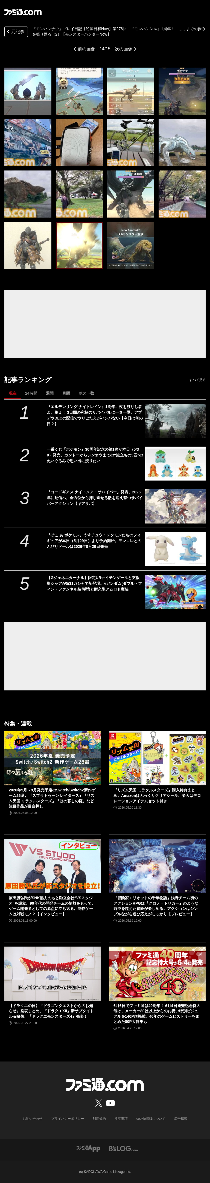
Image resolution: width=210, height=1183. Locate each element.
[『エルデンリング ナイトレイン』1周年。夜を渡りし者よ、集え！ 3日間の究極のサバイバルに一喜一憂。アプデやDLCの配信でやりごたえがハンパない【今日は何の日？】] (175, 421)
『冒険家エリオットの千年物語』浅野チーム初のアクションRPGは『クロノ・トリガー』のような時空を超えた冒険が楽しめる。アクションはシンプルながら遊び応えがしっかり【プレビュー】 (155, 906)
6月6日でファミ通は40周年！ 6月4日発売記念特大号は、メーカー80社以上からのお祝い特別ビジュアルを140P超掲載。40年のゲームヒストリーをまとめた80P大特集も (156, 1013)
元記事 (15, 32)
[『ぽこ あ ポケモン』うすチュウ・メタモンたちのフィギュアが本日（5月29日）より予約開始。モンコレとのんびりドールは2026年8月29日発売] (175, 549)
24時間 (31, 393)
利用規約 (99, 1119)
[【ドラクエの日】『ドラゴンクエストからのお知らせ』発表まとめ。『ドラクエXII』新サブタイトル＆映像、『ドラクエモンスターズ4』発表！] (52, 974)
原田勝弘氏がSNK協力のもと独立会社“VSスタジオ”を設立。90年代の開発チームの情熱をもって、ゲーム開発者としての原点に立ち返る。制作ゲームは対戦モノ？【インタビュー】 (52, 906)
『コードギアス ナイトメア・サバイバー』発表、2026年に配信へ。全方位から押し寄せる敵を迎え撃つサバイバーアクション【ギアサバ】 (94, 498)
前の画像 (86, 49)
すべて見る (197, 380)
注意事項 (121, 1119)
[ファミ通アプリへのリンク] (88, 1148)
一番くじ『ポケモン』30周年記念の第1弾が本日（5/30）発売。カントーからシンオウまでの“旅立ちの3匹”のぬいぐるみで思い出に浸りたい (95, 455)
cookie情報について (151, 1119)
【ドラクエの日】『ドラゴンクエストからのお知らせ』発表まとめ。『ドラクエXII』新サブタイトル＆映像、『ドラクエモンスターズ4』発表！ (51, 1011)
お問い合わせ (32, 1119)
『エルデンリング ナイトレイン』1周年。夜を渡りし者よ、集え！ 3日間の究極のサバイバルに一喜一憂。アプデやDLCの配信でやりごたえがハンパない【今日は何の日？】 (95, 415)
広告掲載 (180, 1119)
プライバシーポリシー (67, 1119)
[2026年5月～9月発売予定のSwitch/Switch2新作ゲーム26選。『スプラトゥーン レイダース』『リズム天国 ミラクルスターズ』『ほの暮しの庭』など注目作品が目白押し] (52, 758)
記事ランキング (28, 379)
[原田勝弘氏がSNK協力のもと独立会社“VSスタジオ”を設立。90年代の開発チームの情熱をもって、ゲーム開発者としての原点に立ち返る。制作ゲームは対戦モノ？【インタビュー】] (52, 866)
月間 (66, 393)
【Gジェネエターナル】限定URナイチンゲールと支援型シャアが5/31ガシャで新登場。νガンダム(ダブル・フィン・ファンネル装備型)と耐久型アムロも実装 (94, 583)
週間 (50, 393)
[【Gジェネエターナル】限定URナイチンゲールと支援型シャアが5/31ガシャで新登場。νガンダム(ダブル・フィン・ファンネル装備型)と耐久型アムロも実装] (175, 592)
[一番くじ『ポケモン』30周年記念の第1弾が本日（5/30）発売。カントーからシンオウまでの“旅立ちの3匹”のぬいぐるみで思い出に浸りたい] (175, 464)
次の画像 (123, 49)
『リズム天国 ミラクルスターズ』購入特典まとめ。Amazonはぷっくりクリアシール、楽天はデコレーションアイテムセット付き (157, 795)
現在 (12, 393)
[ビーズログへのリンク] (123, 1148)
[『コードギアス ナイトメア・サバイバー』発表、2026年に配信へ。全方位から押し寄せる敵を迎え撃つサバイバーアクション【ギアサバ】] (175, 506)
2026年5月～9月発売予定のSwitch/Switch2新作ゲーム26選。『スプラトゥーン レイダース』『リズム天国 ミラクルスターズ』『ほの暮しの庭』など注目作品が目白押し (52, 798)
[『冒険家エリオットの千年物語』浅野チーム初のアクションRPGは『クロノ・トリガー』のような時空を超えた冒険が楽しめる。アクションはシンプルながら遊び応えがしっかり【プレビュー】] (157, 866)
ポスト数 (86, 393)
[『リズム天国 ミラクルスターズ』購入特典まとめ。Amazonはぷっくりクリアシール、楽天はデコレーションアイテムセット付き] (157, 758)
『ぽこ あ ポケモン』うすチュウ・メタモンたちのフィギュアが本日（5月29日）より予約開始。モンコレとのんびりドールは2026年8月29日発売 (94, 541)
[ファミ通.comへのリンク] (23, 12)
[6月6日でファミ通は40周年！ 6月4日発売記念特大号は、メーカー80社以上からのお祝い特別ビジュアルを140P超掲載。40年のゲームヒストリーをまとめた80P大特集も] (157, 974)
